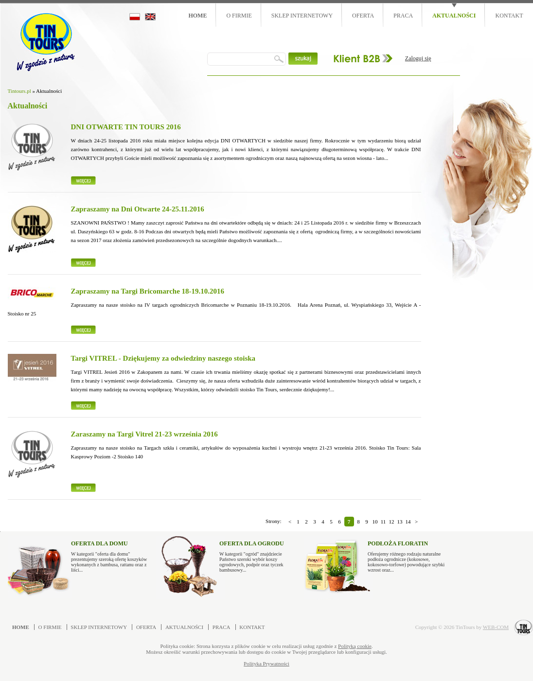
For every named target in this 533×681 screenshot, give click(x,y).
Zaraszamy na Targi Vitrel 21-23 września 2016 (144, 434)
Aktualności (454, 15)
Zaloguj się (418, 58)
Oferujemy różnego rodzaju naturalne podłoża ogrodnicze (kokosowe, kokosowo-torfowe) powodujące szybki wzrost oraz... (406, 554)
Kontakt (509, 15)
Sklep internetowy (302, 15)
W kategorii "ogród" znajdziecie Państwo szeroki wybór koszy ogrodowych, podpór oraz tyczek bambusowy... (258, 554)
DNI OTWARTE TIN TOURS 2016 (126, 127)
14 (408, 521)
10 (375, 521)
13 (400, 521)
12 (391, 521)
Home (197, 15)
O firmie (238, 15)
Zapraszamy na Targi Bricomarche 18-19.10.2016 (148, 291)
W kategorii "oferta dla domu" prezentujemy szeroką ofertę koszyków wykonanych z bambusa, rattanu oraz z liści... (109, 554)
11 (383, 521)
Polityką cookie (355, 646)
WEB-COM (496, 627)
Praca (403, 15)
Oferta (363, 15)
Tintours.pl (19, 91)
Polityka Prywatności (266, 663)
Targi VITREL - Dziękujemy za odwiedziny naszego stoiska (163, 358)
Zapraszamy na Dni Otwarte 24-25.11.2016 (137, 209)
